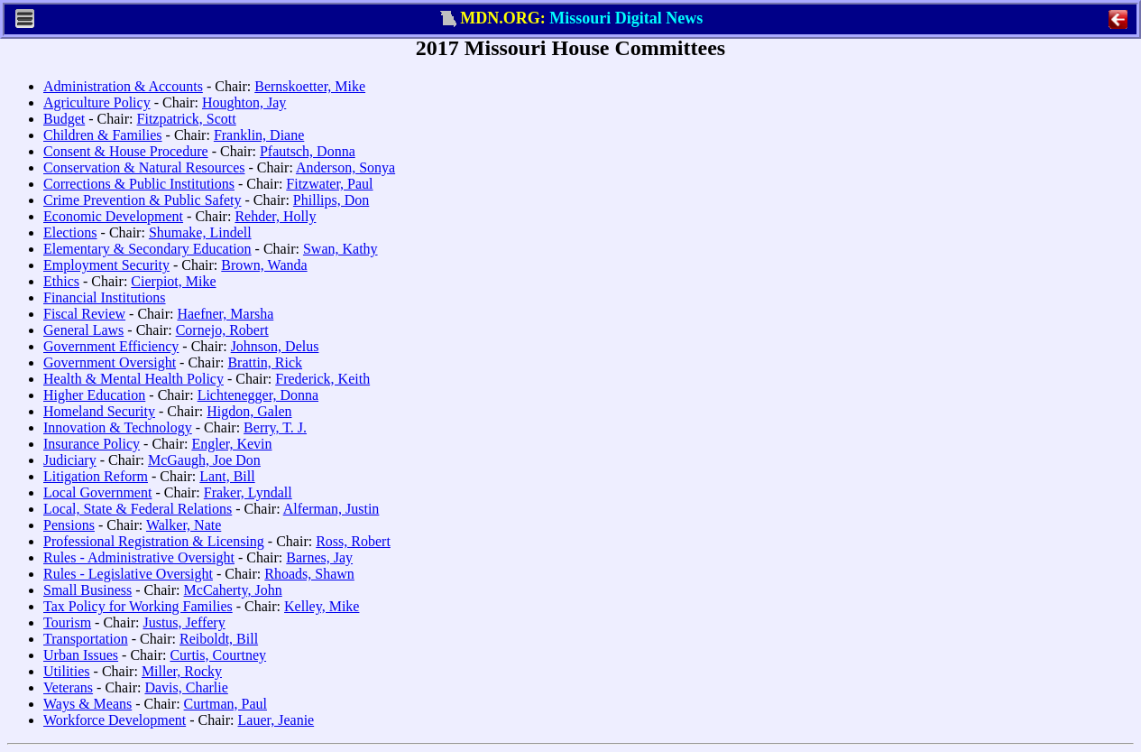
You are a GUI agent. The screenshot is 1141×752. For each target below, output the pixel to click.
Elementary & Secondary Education (147, 248)
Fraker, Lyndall (248, 492)
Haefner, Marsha (225, 313)
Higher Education (94, 395)
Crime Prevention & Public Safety (142, 200)
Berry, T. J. (275, 427)
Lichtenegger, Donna (258, 395)
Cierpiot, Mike (173, 281)
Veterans (68, 687)
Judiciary (70, 460)
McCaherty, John (233, 590)
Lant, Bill (226, 476)
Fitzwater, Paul (329, 183)
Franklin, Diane (259, 135)
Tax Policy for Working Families (138, 606)
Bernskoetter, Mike (309, 86)
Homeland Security (99, 411)
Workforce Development (114, 720)
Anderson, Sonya (345, 167)
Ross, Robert (353, 541)
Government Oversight (109, 362)
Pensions (69, 525)
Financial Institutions (104, 297)
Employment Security (106, 265)
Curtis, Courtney (218, 655)
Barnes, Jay (319, 557)
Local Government (97, 492)
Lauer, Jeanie (276, 720)
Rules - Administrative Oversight (139, 557)
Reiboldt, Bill (218, 638)
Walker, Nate (183, 525)
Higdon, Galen (249, 411)
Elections (70, 232)
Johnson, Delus (275, 346)
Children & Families (102, 135)
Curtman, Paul (225, 703)
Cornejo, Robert (222, 330)
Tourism (67, 622)
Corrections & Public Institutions (139, 183)
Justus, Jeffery (184, 622)
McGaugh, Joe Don (204, 460)
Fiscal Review (84, 313)
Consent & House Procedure (125, 151)
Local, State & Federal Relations (137, 508)
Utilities (66, 671)
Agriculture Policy (97, 102)
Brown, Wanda (264, 265)
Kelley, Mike (321, 606)
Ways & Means (87, 703)
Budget (64, 118)
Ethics (61, 281)
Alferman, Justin (331, 508)
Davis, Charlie (185, 687)
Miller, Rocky (182, 671)
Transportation (85, 638)
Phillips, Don (331, 200)
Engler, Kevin (231, 443)
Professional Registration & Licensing (153, 541)
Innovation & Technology (117, 427)
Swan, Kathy (340, 248)
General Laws (83, 330)
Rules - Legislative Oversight (128, 573)
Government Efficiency (111, 346)
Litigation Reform (95, 476)
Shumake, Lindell (200, 232)
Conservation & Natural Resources (144, 167)
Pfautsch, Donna (307, 151)
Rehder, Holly (275, 216)
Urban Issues (80, 655)
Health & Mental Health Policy (133, 378)
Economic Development (113, 216)
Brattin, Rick (264, 362)
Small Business (87, 590)
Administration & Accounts (123, 86)
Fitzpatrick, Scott (186, 118)
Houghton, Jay (244, 102)
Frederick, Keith (322, 378)
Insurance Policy (91, 443)
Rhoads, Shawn (309, 573)
